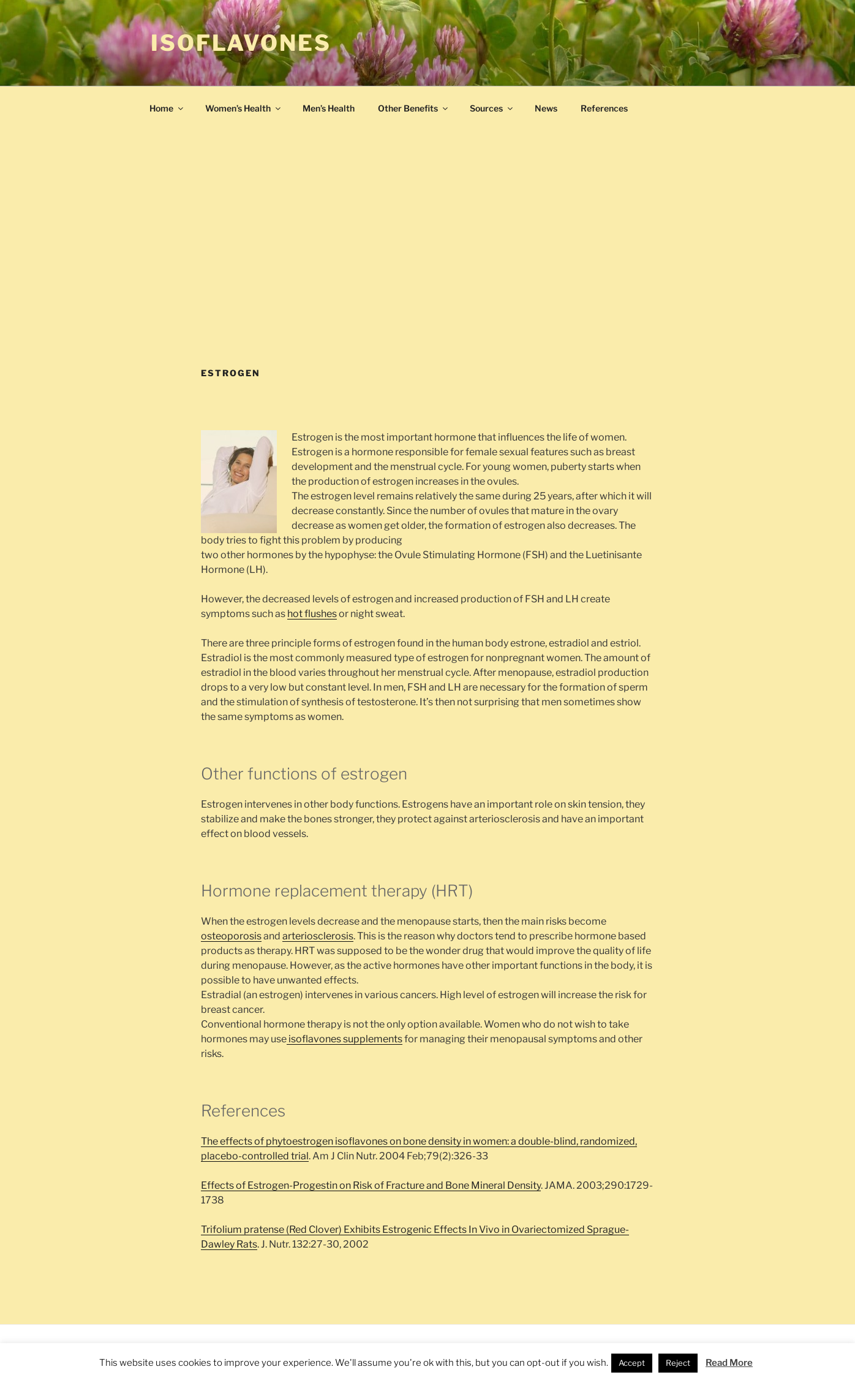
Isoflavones (241, 42)
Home (167, 108)
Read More (729, 1362)
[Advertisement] (427, 275)
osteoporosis (231, 936)
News (546, 108)
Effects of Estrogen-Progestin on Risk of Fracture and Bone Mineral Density (371, 1185)
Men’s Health (329, 108)
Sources (492, 108)
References (604, 108)
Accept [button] (632, 1363)
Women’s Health (243, 108)
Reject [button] (678, 1363)
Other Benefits (414, 108)
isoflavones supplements (344, 1039)
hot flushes (312, 614)
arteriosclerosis (317, 936)
